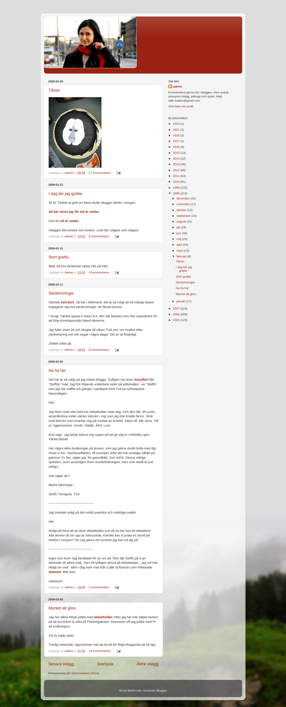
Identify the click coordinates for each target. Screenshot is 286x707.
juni (179, 233)
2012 (176, 170)
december (184, 198)
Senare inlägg (61, 664)
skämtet (55, 572)
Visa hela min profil (181, 106)
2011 (176, 176)
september (184, 215)
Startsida (105, 664)
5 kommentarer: (100, 587)
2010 (176, 181)
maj (179, 239)
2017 (176, 141)
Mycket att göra (62, 608)
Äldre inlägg (148, 664)
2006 (176, 314)
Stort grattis (59, 257)
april (180, 244)
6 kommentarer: (100, 349)
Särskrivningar (61, 293)
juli (179, 227)
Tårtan (54, 90)
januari (181, 301)
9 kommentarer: (100, 272)
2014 (176, 158)
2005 (176, 320)
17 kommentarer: (100, 172)
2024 (176, 123)
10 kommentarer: (100, 651)
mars (180, 250)
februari (182, 256)
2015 (176, 152)
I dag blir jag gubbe (65, 193)
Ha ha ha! (57, 370)
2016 (176, 146)
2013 (176, 164)
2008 (176, 193)
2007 (176, 308)
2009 (176, 187)
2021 (176, 129)
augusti (182, 221)
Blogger (162, 690)
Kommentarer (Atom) (85, 673)
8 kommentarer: (100, 236)
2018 (176, 135)
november (184, 204)
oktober (182, 210)
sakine (177, 86)
